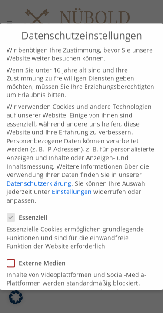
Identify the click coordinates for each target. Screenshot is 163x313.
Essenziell (31, 225)
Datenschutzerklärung (39, 190)
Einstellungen (72, 199)
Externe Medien (40, 270)
